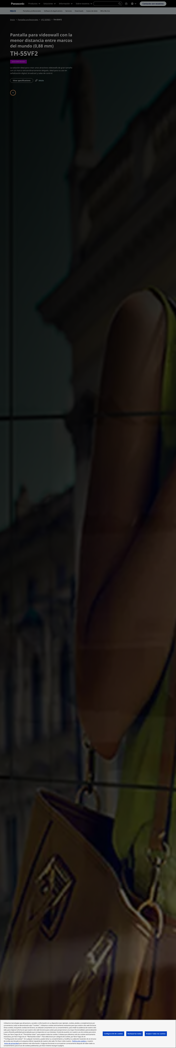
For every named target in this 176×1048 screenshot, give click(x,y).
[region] (88, 1034)
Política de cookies (79, 1041)
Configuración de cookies (113, 1034)
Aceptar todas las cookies (156, 1034)
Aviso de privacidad (11, 1043)
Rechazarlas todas (134, 1034)
